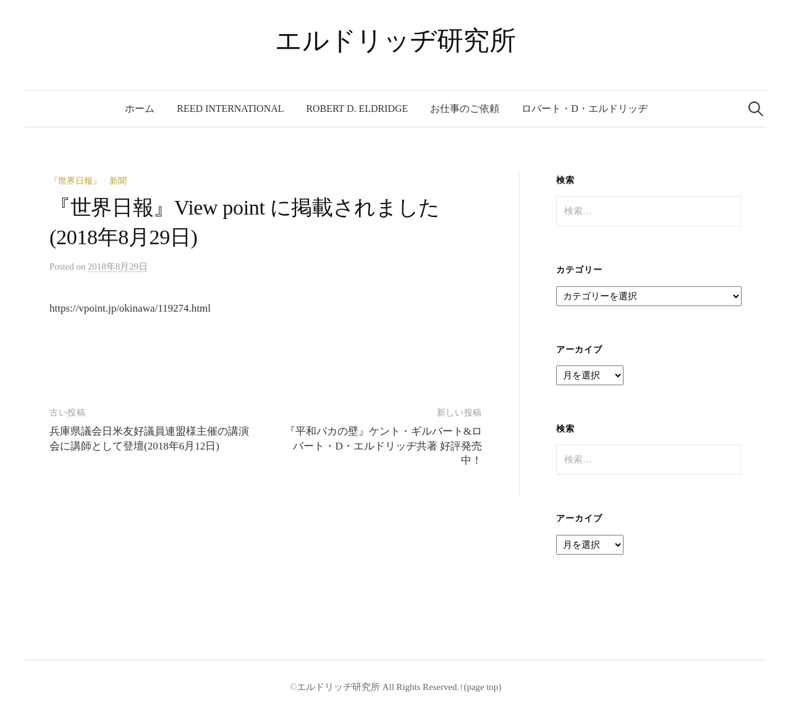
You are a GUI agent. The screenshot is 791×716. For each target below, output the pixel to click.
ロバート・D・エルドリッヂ (585, 108)
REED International (230, 108)
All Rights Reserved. (419, 687)
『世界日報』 (75, 180)
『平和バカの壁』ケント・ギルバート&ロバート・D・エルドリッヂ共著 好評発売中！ (383, 446)
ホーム (139, 108)
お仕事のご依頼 (464, 108)
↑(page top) (480, 687)
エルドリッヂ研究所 (395, 40)
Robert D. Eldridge (357, 108)
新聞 (118, 180)
